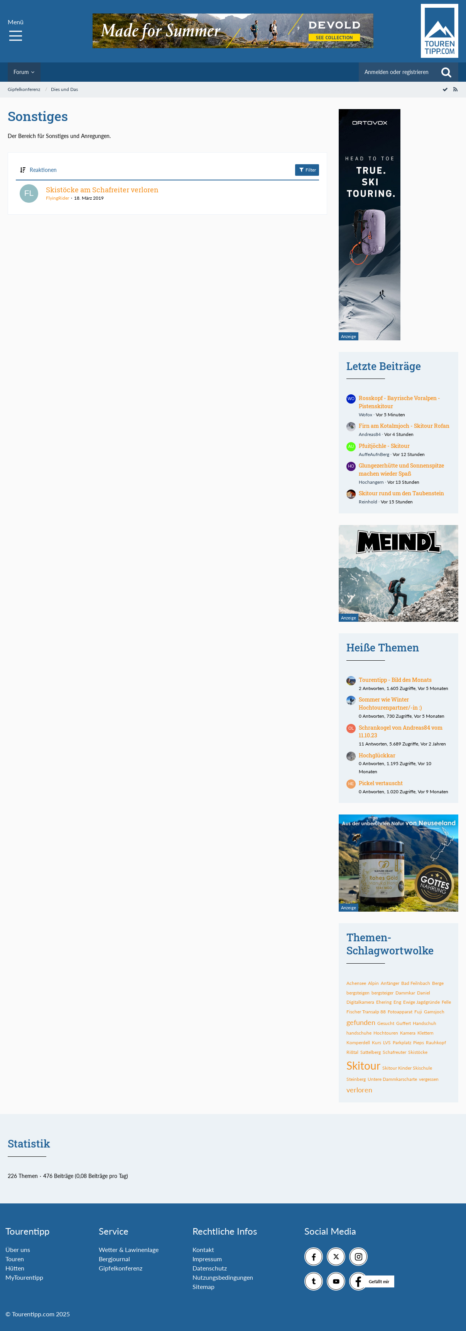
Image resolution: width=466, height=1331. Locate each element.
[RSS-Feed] (455, 89)
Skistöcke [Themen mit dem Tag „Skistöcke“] (417, 1052)
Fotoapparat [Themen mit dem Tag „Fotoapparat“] (400, 1012)
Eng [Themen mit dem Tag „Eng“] (397, 1002)
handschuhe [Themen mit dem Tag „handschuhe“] (358, 1033)
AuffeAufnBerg (374, 454)
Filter (307, 170)
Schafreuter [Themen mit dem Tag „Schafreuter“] (394, 1052)
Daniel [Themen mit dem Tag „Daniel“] (423, 993)
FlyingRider (57, 198)
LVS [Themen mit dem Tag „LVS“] (387, 1042)
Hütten (14, 1268)
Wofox (365, 414)
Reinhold (368, 502)
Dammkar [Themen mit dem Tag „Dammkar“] (405, 993)
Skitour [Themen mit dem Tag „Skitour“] (363, 1065)
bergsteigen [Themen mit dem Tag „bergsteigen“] (358, 993)
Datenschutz (209, 1268)
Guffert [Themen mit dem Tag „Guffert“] (403, 1023)
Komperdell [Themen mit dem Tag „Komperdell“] (358, 1042)
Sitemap (203, 1286)
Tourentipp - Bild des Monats (395, 679)
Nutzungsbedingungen (222, 1277)
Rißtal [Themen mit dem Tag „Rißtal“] (352, 1052)
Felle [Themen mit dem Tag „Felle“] (446, 1002)
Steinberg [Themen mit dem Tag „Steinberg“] (356, 1079)
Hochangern (371, 482)
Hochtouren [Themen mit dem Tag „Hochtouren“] (385, 1033)
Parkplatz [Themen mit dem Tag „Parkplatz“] (402, 1042)
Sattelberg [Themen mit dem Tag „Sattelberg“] (370, 1052)
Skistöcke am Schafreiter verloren (102, 189)
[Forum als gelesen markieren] (445, 89)
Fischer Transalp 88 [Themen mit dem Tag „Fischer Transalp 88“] (366, 1012)
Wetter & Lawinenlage (129, 1249)
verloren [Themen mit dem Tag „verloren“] (359, 1089)
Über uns (17, 1249)
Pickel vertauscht (381, 783)
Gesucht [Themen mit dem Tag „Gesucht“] (385, 1023)
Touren (14, 1258)
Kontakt (203, 1249)
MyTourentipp (24, 1277)
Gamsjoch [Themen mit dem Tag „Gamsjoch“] (434, 1012)
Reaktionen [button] (43, 170)
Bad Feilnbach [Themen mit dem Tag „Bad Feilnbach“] (415, 983)
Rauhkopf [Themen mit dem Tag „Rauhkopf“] (436, 1042)
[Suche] (446, 72)
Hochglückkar (377, 755)
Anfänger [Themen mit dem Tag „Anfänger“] (390, 983)
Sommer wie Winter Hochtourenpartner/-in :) (390, 703)
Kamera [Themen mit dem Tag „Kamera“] (407, 1033)
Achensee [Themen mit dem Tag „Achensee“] (356, 983)
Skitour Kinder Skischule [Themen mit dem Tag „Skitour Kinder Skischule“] (407, 1068)
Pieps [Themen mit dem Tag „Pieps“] (418, 1042)
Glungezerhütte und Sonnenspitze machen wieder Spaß (401, 469)
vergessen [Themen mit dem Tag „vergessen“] (429, 1079)
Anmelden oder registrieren (397, 72)
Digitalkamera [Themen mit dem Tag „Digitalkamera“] (360, 1002)
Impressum (207, 1258)
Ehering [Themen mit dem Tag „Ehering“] (384, 1002)
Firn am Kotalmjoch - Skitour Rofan (404, 425)
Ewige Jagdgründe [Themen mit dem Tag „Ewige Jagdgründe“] (421, 1002)
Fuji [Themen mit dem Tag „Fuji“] (418, 1012)
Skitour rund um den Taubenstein (401, 493)
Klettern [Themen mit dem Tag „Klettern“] (425, 1033)
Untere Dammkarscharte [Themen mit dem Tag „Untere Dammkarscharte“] (392, 1079)
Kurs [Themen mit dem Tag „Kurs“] (376, 1042)
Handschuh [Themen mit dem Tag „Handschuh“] (424, 1023)
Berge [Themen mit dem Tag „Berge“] (438, 983)
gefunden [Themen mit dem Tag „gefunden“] (360, 1022)
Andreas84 (370, 434)
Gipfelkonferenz (120, 1268)
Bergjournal (114, 1258)
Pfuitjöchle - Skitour (384, 445)
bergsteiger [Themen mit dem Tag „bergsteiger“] (382, 993)
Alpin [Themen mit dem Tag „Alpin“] (373, 983)
